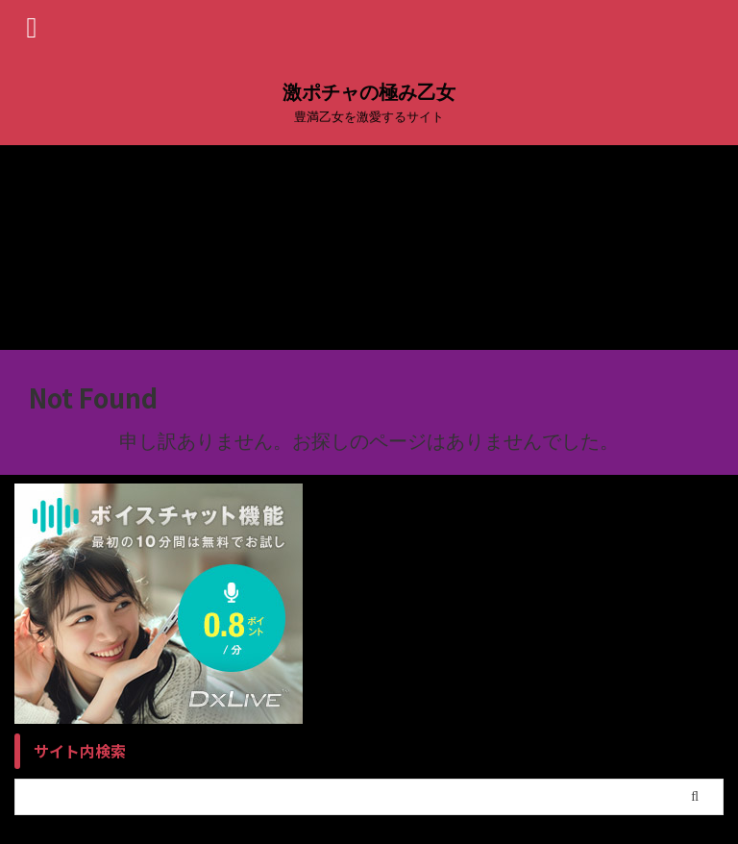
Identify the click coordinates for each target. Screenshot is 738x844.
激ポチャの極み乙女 (369, 92)
